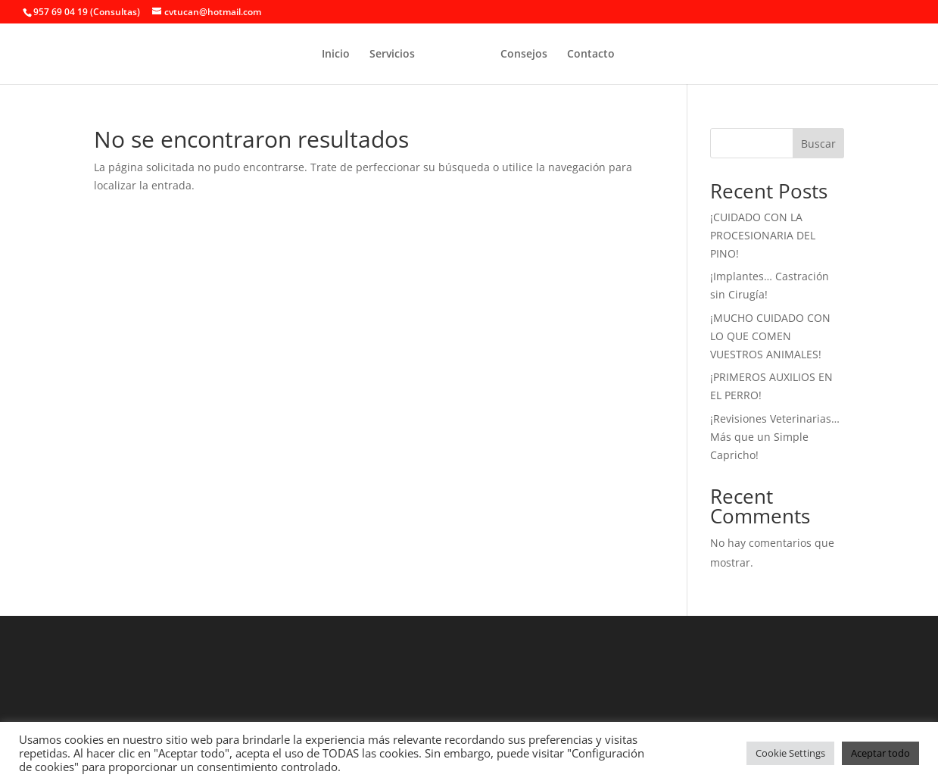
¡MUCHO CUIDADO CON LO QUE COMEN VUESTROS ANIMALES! (770, 336)
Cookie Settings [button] (790, 753)
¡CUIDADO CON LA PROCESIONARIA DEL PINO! (762, 235)
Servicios (392, 54)
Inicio (336, 54)
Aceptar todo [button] (880, 753)
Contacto (591, 54)
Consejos (523, 54)
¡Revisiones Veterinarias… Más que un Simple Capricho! (775, 436)
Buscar (818, 143)
